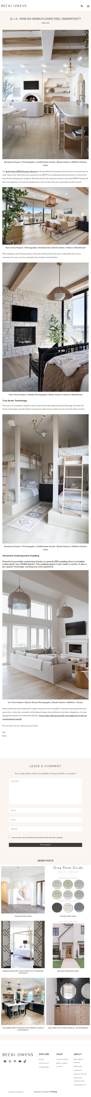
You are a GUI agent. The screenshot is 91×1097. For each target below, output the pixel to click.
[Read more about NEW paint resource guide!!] (68, 944)
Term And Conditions (79, 1079)
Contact (78, 1070)
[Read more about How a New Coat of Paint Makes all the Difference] (68, 1001)
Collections (62, 1059)
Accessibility (80, 1085)
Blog (41, 1059)
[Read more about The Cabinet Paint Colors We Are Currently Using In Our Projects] (23, 1001)
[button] (82, 6)
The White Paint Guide (22, 916)
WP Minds (53, 1092)
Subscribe (44, 1067)
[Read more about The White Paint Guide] (23, 889)
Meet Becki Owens (79, 1061)
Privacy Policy (80, 1074)
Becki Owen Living (61, 1065)
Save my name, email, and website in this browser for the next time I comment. (37, 837)
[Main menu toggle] (88, 6)
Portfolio (44, 1063)
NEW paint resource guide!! (68, 971)
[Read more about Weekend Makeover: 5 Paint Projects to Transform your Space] (23, 944)
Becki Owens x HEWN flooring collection (21, 172)
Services (78, 1066)
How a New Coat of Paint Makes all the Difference (68, 1028)
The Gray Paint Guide (68, 916)
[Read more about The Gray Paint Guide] (68, 889)
